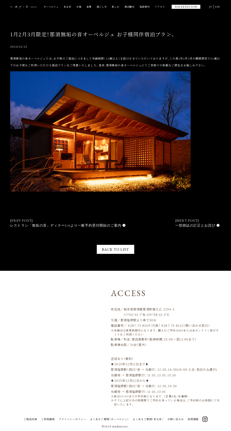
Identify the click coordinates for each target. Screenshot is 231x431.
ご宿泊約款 (30, 419)
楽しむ (115, 6)
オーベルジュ (51, 6)
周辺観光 (130, 6)
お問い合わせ (175, 419)
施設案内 (145, 6)
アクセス (160, 6)
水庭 (78, 6)
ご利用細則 (48, 419)
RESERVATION (186, 7)
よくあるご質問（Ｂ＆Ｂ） (148, 419)
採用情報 (193, 419)
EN (217, 7)
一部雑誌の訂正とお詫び (195, 225)
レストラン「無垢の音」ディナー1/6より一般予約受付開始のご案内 (65, 225)
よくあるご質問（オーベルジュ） (109, 419)
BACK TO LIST (115, 249)
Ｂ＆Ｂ (67, 6)
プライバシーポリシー (72, 419)
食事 (88, 6)
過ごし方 (102, 6)
